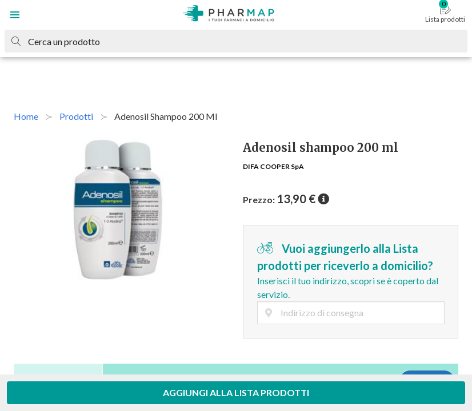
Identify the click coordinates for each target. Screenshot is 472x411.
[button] (15, 15)
